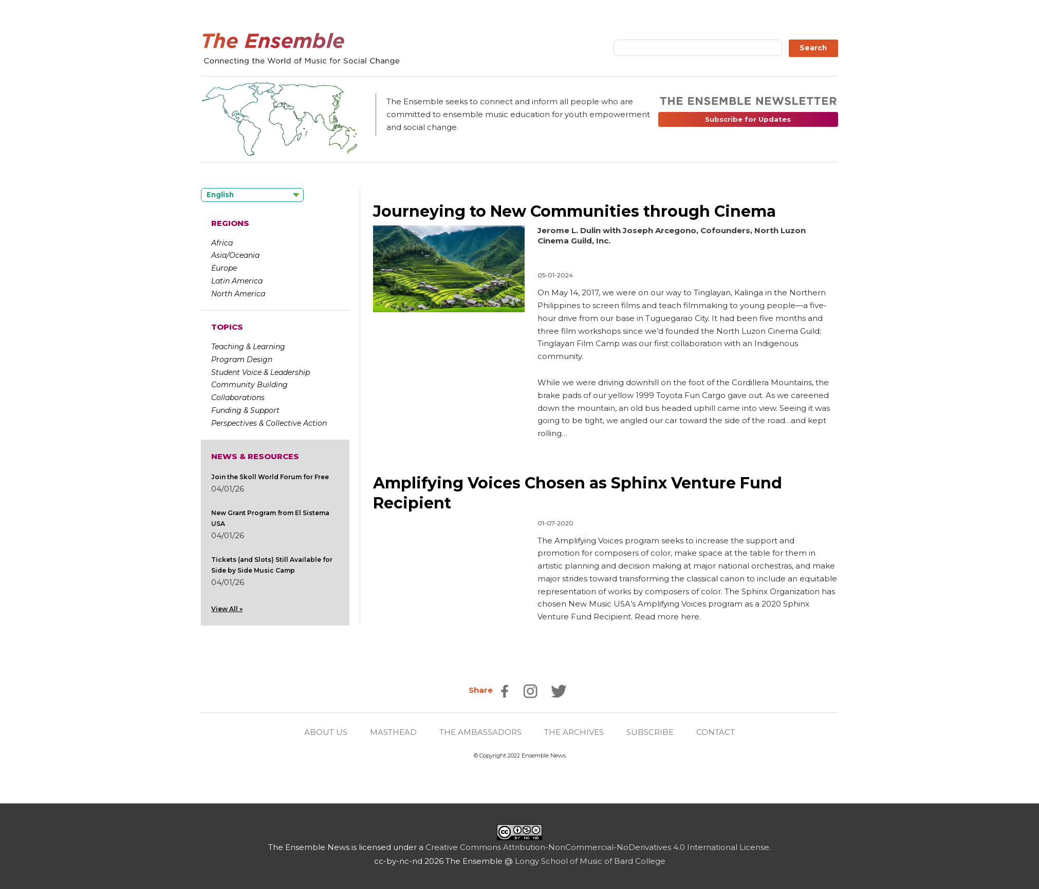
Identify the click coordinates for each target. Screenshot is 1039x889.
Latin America (237, 281)
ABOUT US (325, 732)
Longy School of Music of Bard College (590, 861)
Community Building (249, 384)
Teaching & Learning (248, 346)
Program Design (241, 359)
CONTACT (715, 732)
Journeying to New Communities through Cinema (574, 211)
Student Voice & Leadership (260, 372)
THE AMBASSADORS (480, 732)
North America (238, 293)
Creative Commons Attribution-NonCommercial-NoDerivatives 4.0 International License (597, 847)
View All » (227, 609)
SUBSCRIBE (650, 732)
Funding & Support (245, 410)
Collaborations (238, 397)
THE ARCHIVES (574, 732)
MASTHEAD (393, 732)
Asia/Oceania (235, 255)
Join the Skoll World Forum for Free (270, 477)
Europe (224, 268)
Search (813, 48)
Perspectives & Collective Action (269, 423)
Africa (222, 243)
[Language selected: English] (252, 195)
